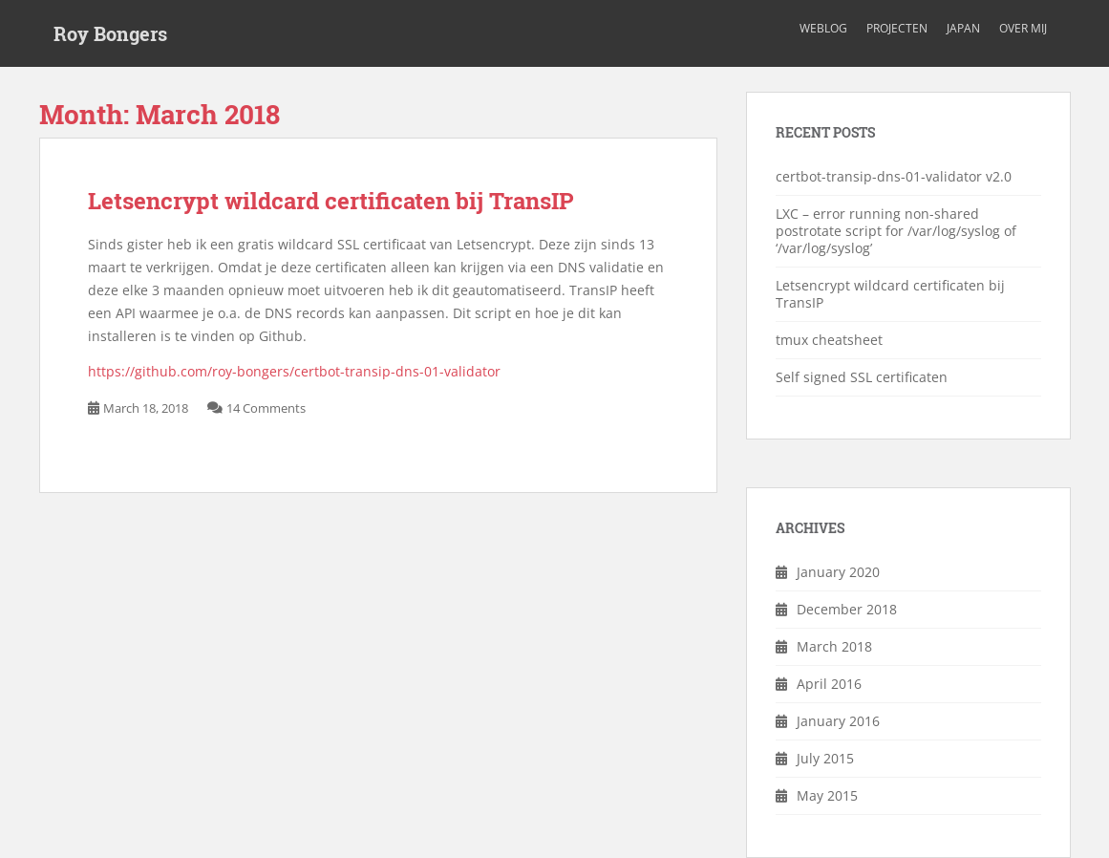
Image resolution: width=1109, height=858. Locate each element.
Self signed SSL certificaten (862, 377)
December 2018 (847, 609)
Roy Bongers (110, 33)
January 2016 (838, 721)
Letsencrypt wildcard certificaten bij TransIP (331, 200)
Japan (963, 28)
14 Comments (266, 408)
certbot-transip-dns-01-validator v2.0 (894, 176)
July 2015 (825, 758)
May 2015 (827, 795)
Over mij (1023, 28)
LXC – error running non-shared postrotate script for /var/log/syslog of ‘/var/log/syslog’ (896, 230)
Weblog (823, 28)
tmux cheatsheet (829, 340)
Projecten (897, 28)
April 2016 (829, 684)
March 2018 (834, 646)
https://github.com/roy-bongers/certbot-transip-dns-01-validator (294, 371)
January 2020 (838, 572)
